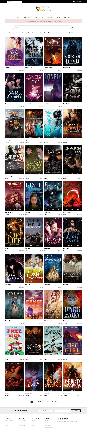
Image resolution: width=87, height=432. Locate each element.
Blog (65, 17)
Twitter (33, 422)
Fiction (49, 32)
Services (36, 17)
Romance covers (48, 422)
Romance (18, 32)
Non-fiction (71, 32)
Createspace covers (23, 422)
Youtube (33, 425)
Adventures (55, 32)
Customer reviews (9, 420)
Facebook (33, 420)
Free (43, 17)
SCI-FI (26, 323)
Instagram (33, 423)
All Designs (11, 32)
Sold (77, 32)
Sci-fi (45, 32)
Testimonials (58, 17)
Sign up (79, 1)
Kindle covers (21, 423)
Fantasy (40, 32)
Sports (66, 32)
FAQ (69, 17)
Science (61, 32)
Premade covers (22, 420)
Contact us (50, 17)
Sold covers (47, 420)
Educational (34, 32)
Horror (23, 32)
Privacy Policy (47, 425)
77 (55, 401)
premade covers (26, 17)
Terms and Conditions (49, 427)
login (73, 1)
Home (18, 17)
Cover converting (22, 425)
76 (52, 401)
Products (7, 422)
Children (28, 32)
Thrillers (45, 70)
